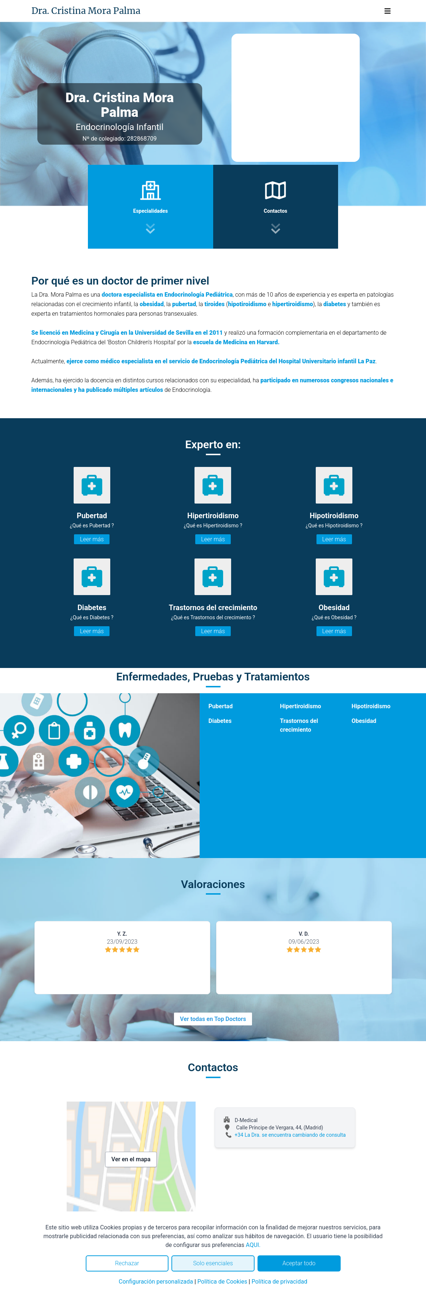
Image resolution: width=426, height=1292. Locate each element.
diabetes (334, 304)
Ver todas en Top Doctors (213, 1019)
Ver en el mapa (131, 1159)
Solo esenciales (213, 1263)
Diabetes (219, 720)
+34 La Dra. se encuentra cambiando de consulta (290, 1135)
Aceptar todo (298, 1263)
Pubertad (220, 706)
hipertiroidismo (292, 304)
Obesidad (364, 720)
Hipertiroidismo (300, 706)
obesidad (152, 304)
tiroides (215, 304)
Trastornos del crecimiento (299, 725)
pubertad (184, 304)
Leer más (92, 539)
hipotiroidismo (247, 304)
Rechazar (127, 1263)
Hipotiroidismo (371, 706)
